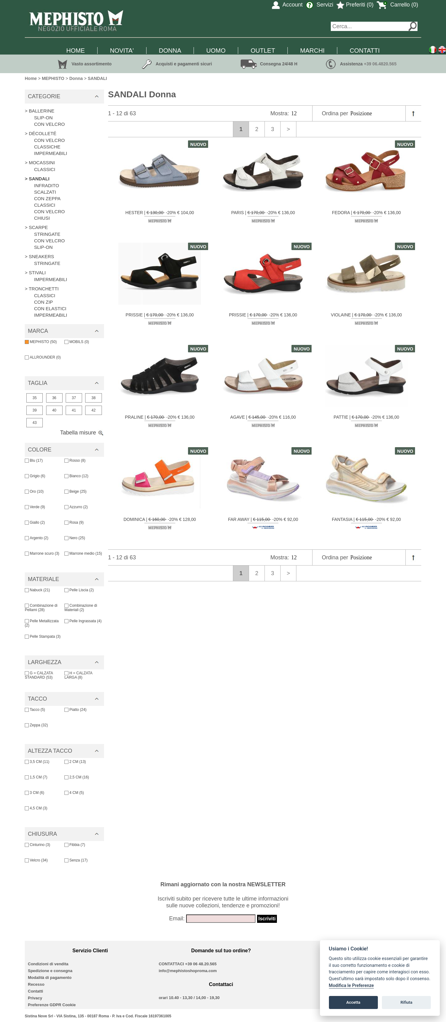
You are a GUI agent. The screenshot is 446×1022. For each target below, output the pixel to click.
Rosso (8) (74, 460)
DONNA (170, 50)
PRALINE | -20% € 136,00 (160, 421)
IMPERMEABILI (50, 153)
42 (93, 410)
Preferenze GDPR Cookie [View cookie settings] (52, 1004)
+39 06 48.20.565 (201, 964)
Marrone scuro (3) (42, 553)
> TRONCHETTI (42, 288)
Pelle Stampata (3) (42, 636)
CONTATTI (365, 50)
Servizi (319, 5)
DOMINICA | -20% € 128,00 (160, 523)
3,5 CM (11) (37, 762)
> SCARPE (36, 227)
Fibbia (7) (74, 845)
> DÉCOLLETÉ (40, 133)
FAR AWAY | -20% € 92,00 (263, 523)
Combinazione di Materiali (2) (80, 607)
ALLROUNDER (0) (43, 357)
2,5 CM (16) (76, 777)
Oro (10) (34, 491)
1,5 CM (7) (36, 777)
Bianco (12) (76, 476)
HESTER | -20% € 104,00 (159, 216)
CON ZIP (43, 302)
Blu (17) (34, 460)
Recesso (36, 984)
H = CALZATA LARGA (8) (78, 675)
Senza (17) (76, 860)
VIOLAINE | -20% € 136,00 (366, 318)
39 (35, 410)
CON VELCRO (49, 124)
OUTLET (263, 50)
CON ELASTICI (50, 308)
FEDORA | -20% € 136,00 (366, 216)
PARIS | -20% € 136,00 (263, 216)
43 (35, 423)
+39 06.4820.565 (380, 63)
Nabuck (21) (37, 590)
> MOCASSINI (40, 162)
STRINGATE (47, 234)
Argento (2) (36, 538)
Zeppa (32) (36, 725)
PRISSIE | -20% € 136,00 (160, 318)
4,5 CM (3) (36, 808)
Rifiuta (406, 1002)
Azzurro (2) (76, 507)
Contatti (35, 991)
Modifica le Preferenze (351, 985)
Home (31, 78)
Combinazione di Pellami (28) (41, 607)
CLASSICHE (47, 146)
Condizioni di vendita (48, 964)
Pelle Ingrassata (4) (83, 621)
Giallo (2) (35, 522)
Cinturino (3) (37, 845)
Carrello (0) (397, 5)
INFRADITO (46, 185)
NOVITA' (122, 50)
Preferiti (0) (355, 5)
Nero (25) (74, 538)
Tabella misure (82, 433)
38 (93, 398)
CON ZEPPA (47, 198)
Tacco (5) (35, 709)
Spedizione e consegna (50, 970)
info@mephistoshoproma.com (187, 970)
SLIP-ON (43, 117)
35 (35, 398)
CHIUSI (42, 218)
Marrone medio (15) (83, 553)
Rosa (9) (74, 522)
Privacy (35, 998)
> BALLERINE (39, 110)
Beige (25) (75, 491)
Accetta (353, 1002)
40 (54, 410)
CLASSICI (44, 169)
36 (54, 398)
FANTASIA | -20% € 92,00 (366, 523)
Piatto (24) (75, 709)
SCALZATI (45, 192)
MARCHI (312, 50)
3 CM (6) (34, 793)
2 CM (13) (75, 762)
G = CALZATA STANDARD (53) (39, 675)
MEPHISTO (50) (41, 342)
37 (74, 398)
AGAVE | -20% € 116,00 (263, 421)
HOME (75, 50)
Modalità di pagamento (50, 977)
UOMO (215, 50)
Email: (177, 918)
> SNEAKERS (39, 256)
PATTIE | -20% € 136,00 (366, 421)
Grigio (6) (35, 476)
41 (74, 410)
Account (287, 5)
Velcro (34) (36, 860)
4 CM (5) (74, 793)
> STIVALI (35, 272)
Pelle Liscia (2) (79, 590)
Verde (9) (35, 507)
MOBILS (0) (76, 342)
